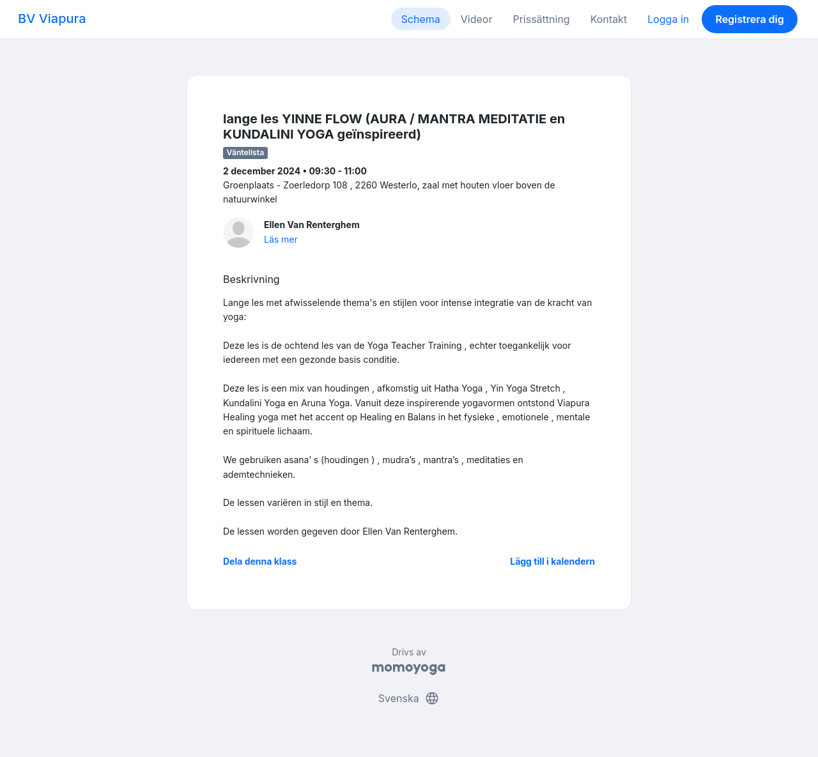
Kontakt (608, 19)
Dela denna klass (260, 561)
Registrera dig (749, 19)
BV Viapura (52, 18)
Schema (420, 19)
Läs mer (281, 239)
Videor (477, 19)
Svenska (409, 698)
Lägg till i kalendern (552, 561)
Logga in (668, 19)
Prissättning (541, 19)
